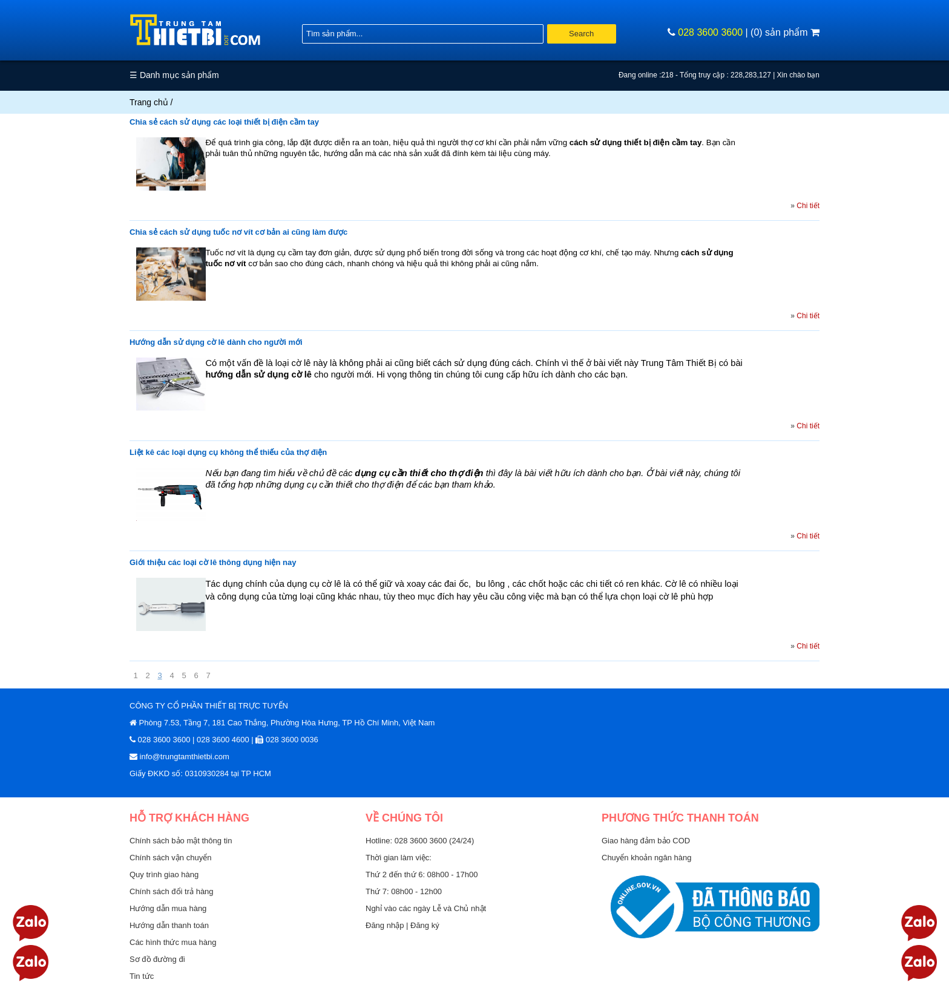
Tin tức (142, 976)
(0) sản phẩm (784, 32)
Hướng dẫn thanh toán (169, 925)
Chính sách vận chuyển (170, 857)
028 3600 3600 (710, 32)
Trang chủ (149, 102)
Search (581, 33)
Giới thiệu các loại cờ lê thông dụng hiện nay (213, 562)
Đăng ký (424, 925)
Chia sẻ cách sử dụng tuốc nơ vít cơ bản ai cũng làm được (238, 232)
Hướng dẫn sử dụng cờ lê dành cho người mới (216, 342)
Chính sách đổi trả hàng (172, 891)
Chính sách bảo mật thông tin (181, 840)
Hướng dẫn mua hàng (168, 908)
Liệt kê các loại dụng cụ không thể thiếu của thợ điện (228, 452)
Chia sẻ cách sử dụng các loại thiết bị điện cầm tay (224, 121)
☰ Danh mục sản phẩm (174, 75)
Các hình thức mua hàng (173, 942)
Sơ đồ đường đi (157, 959)
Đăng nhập (386, 925)
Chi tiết (807, 205)
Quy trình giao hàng (164, 874)
